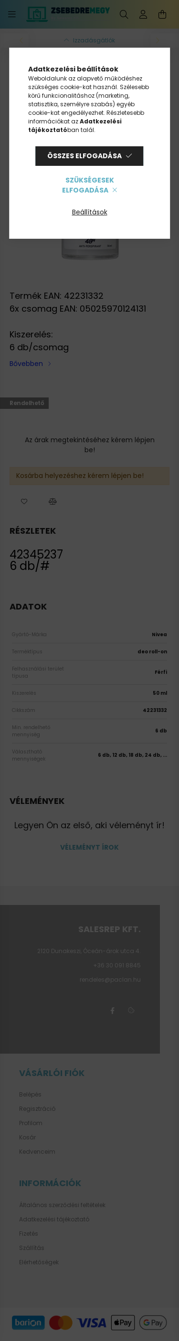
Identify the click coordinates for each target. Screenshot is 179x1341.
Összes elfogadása (84, 156)
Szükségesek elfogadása (88, 185)
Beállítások (89, 212)
